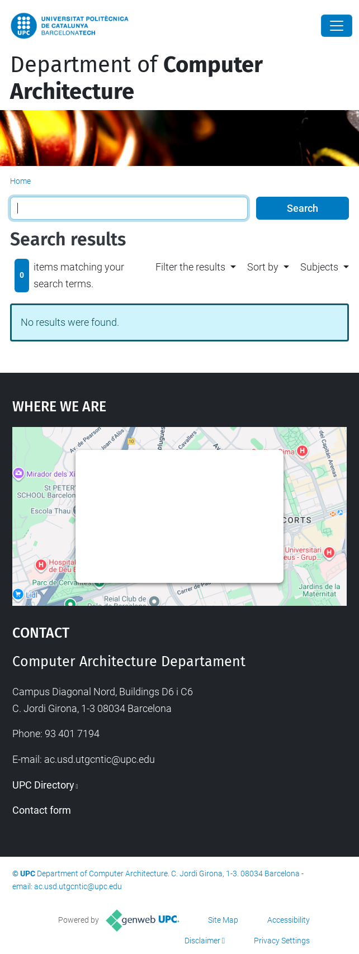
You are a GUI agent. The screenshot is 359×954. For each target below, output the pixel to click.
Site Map (223, 919)
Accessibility (288, 919)
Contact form (41, 810)
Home (20, 181)
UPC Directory (43, 785)
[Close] (336, 26)
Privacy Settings (282, 940)
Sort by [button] (262, 267)
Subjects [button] (319, 267)
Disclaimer (202, 940)
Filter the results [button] (190, 267)
